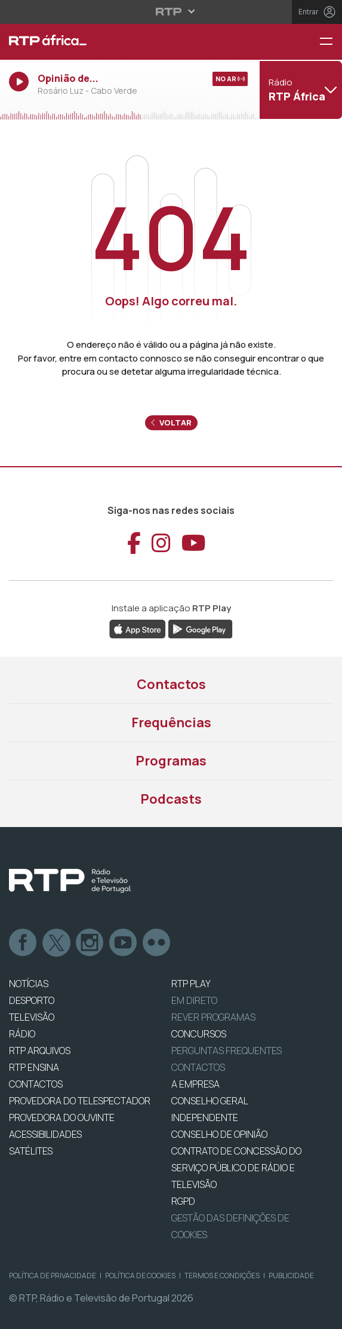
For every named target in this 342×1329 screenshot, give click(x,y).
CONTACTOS (36, 1084)
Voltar (171, 422)
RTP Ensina (34, 1067)
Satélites (31, 1150)
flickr (157, 943)
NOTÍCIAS (28, 983)
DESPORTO (31, 1000)
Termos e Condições (222, 1275)
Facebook (23, 943)
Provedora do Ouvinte (62, 1117)
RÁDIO (22, 1033)
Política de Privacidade (52, 1275)
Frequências (171, 722)
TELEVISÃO (31, 1017)
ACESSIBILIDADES (45, 1134)
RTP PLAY (191, 983)
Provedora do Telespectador (79, 1100)
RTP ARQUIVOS (39, 1050)
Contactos (171, 684)
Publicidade (291, 1275)
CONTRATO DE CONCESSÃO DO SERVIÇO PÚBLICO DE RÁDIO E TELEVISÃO (236, 1167)
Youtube (123, 943)
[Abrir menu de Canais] (299, 90)
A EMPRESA (195, 1084)
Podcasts (171, 799)
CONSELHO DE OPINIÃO (219, 1134)
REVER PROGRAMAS (213, 1017)
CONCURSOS (198, 1033)
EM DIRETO (194, 1000)
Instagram (90, 943)
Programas (171, 761)
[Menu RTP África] (330, 42)
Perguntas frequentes (226, 1050)
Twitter (56, 943)
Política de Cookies (140, 1275)
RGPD (183, 1201)
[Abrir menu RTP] (171, 11)
